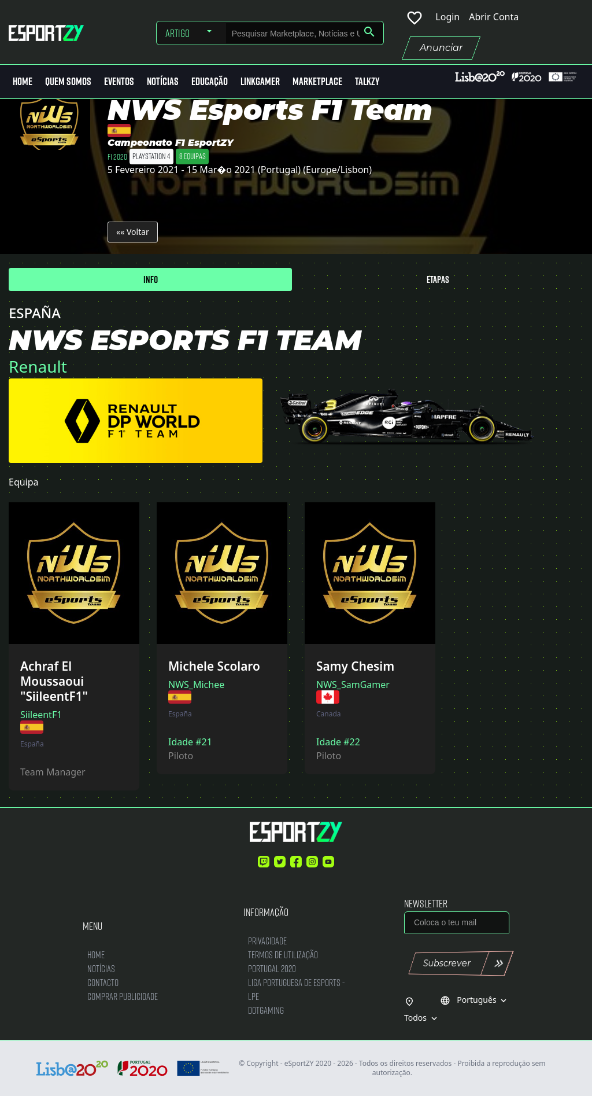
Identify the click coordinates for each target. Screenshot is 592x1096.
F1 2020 (117, 155)
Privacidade (267, 941)
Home (22, 81)
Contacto (103, 982)
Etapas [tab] (438, 279)
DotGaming (266, 1010)
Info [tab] (150, 279)
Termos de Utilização (283, 954)
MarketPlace (317, 81)
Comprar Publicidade (122, 996)
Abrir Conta (494, 16)
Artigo (177, 33)
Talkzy (367, 81)
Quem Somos (68, 81)
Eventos (119, 81)
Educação (209, 81)
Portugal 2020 (272, 968)
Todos (421, 1018)
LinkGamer (260, 81)
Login (447, 16)
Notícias (163, 81)
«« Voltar (132, 231)
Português (474, 1000)
